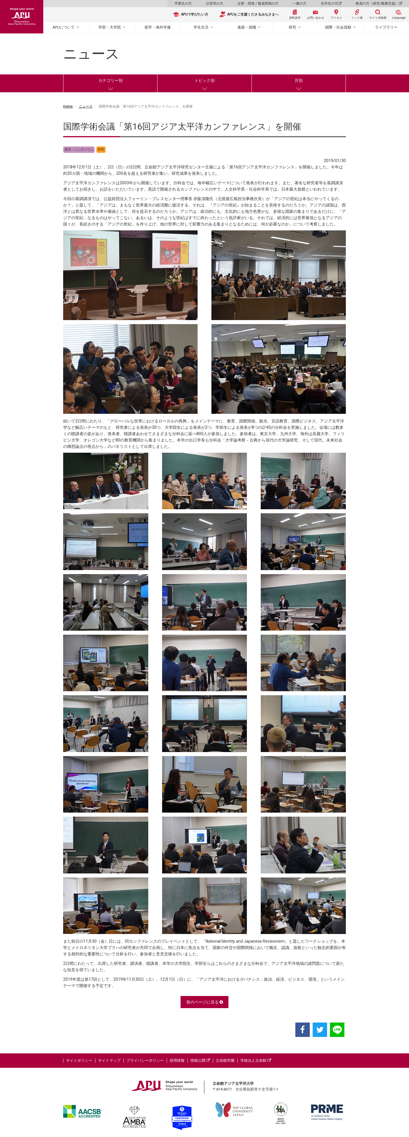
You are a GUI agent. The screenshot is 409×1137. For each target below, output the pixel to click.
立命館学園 (225, 1060)
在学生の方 (331, 3)
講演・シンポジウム (79, 149)
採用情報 (177, 1060)
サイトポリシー (79, 1060)
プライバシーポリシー (145, 1060)
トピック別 (204, 80)
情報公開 (200, 1060)
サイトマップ (109, 1060)
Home (68, 106)
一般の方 (300, 3)
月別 (298, 80)
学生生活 (201, 27)
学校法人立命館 (255, 1060)
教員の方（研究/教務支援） (379, 3)
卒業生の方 (183, 3)
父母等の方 (214, 3)
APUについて (63, 27)
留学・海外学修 (158, 27)
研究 (292, 27)
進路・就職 (246, 27)
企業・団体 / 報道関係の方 (258, 3)
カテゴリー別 (110, 80)
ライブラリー (386, 27)
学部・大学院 (109, 27)
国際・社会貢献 (338, 27)
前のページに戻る (204, 1002)
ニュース (86, 106)
